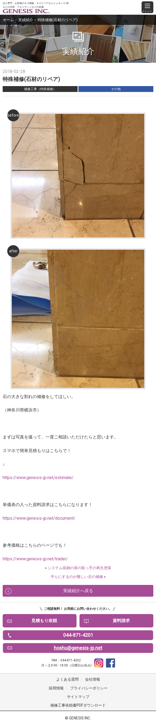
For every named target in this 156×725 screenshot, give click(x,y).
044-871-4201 (78, 635)
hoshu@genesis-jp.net (78, 648)
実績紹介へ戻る (78, 590)
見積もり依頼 (44, 620)
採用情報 (56, 688)
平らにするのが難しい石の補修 (77, 576)
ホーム (8, 20)
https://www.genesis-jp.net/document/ (39, 518)
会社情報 (92, 679)
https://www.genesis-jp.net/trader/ (35, 558)
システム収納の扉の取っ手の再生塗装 (79, 568)
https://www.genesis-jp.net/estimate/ (38, 477)
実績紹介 (25, 20)
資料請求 (121, 620)
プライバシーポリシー (89, 688)
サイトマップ (78, 697)
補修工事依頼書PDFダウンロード (78, 705)
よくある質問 (67, 679)
